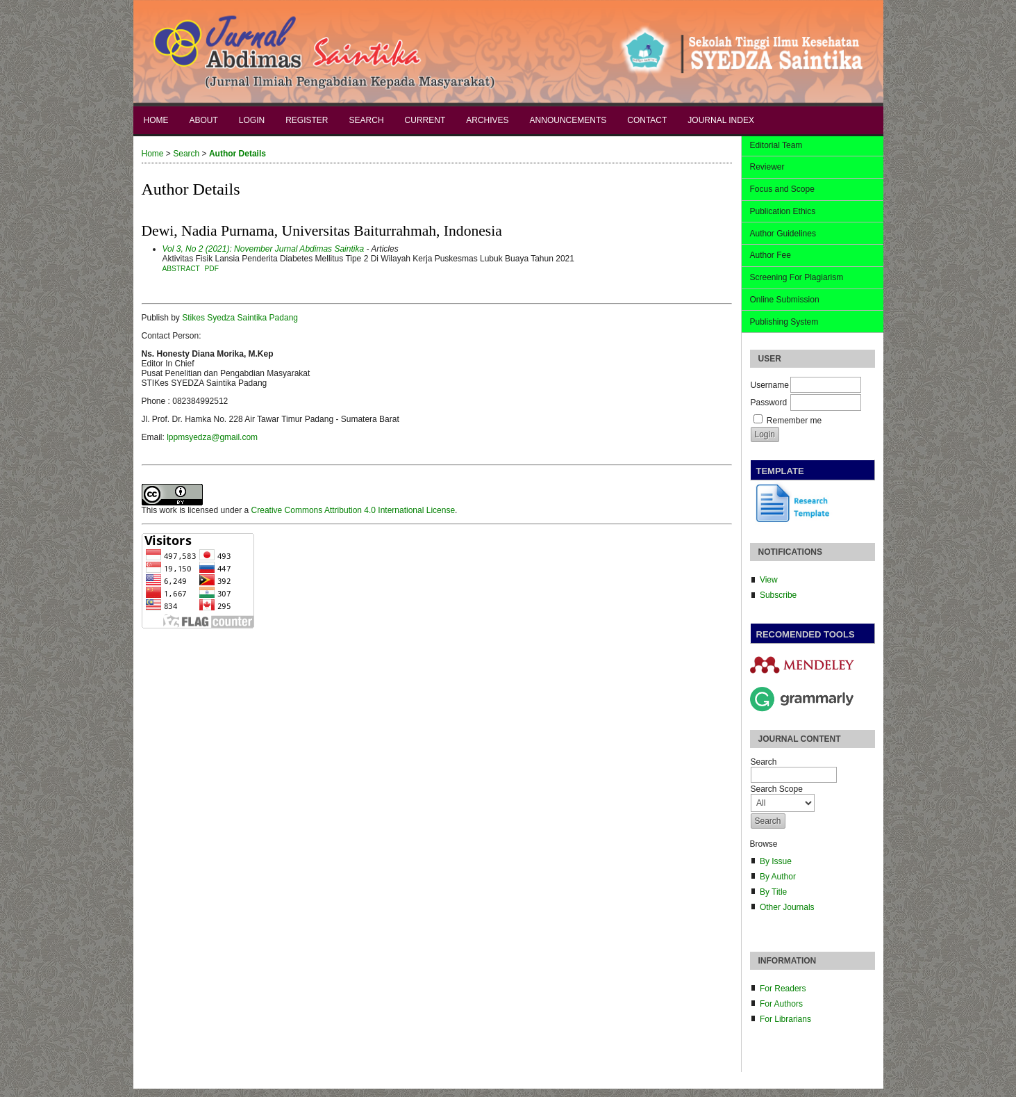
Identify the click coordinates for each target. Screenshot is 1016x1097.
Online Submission (784, 299)
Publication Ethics (783, 211)
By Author (778, 876)
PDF (212, 269)
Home (156, 120)
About (204, 120)
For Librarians (785, 1019)
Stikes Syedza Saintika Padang (240, 318)
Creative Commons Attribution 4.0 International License (353, 510)
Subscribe (778, 595)
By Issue (776, 861)
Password (769, 402)
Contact (647, 120)
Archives (487, 120)
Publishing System (784, 322)
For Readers (783, 988)
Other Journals (787, 907)
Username (770, 385)
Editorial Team (776, 145)
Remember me (794, 420)
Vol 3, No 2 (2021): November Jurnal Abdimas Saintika (264, 249)
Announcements (568, 120)
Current (425, 120)
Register (306, 120)
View (769, 580)
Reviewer (767, 167)
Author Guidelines (783, 233)
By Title (773, 892)
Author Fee (770, 255)
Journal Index (721, 120)
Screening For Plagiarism (797, 277)
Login (252, 120)
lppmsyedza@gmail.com (212, 437)
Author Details (237, 154)
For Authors (781, 1004)
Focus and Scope (782, 189)
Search (366, 120)
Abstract (181, 269)
